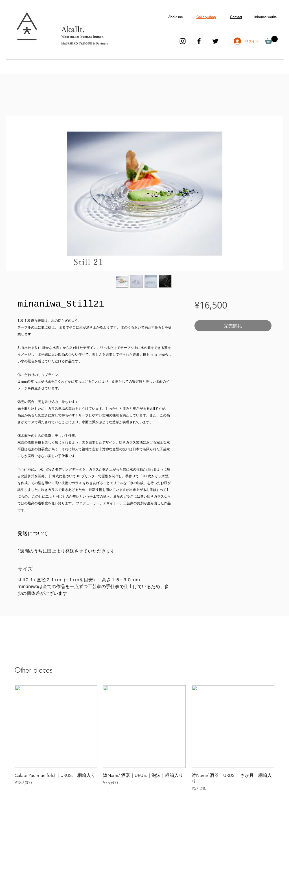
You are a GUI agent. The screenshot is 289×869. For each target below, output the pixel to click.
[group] (144, 738)
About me (175, 17)
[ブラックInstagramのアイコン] (183, 41)
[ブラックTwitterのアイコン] (215, 41)
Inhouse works (265, 17)
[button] (271, 40)
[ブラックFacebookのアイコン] (199, 41)
